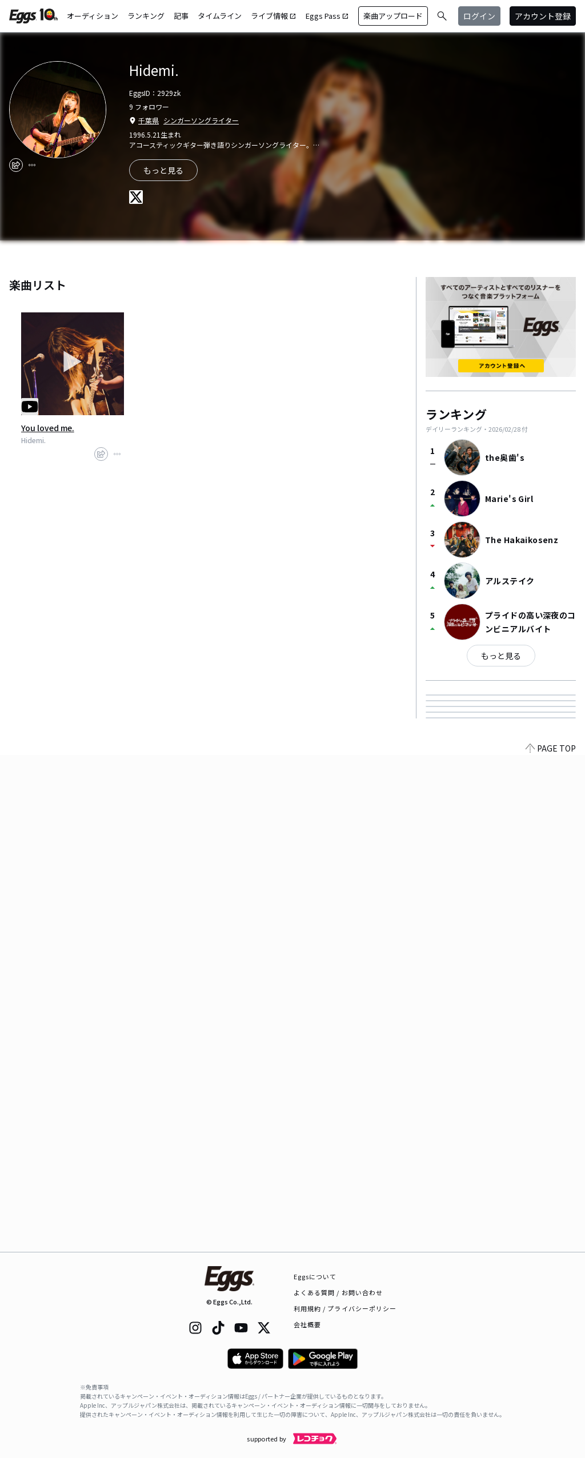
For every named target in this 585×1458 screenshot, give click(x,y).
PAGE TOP (551, 1245)
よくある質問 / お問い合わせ (338, 1292)
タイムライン (220, 15)
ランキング (146, 15)
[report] (32, 165)
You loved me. (47, 427)
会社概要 (307, 1324)
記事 (181, 15)
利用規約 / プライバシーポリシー (345, 1308)
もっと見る (163, 170)
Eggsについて (315, 1276)
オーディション (92, 15)
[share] (16, 165)
